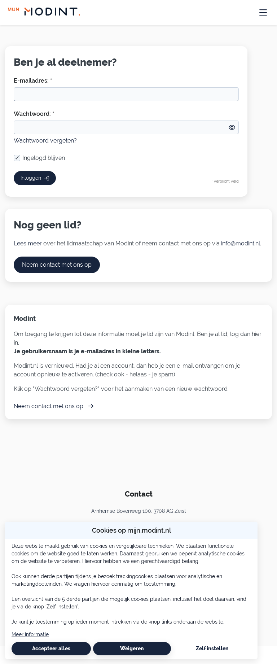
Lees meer (28, 243)
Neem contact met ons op (57, 264)
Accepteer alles (51, 648)
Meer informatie (30, 634)
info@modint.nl (240, 243)
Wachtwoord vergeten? (45, 140)
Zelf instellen (212, 648)
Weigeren (132, 648)
